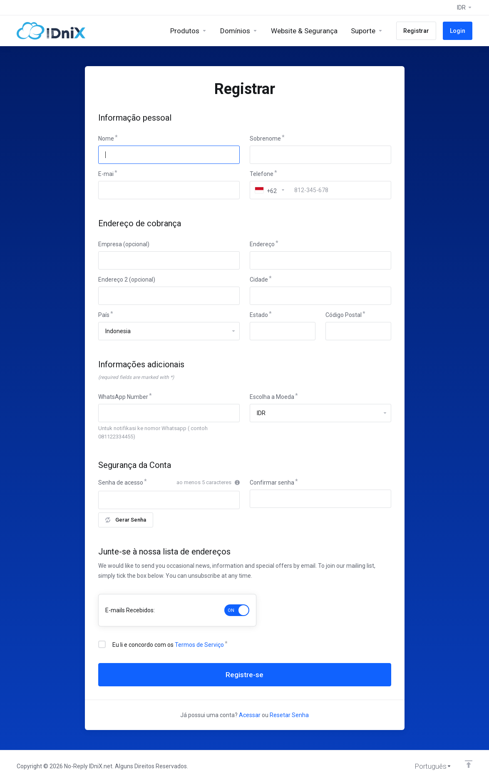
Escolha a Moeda (272, 396)
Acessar (250, 715)
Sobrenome (265, 138)
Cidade (259, 279)
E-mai (106, 174)
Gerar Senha (125, 520)
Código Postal (343, 315)
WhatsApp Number (123, 396)
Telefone (261, 174)
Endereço (262, 244)
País (103, 315)
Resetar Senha (289, 715)
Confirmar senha (272, 482)
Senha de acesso (120, 482)
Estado (259, 315)
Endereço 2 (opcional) (126, 279)
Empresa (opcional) (123, 244)
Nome (106, 138)
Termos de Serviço (199, 644)
